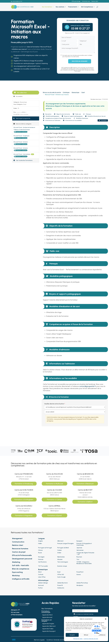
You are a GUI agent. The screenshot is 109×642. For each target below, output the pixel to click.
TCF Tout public (43, 566)
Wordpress (80, 585)
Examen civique (62, 566)
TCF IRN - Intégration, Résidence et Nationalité (84, 562)
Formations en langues (47, 620)
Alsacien (59, 559)
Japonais (79, 547)
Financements (72, 7)
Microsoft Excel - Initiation (21, 142)
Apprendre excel (47, 617)
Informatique (43, 580)
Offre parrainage (76, 1)
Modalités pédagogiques (51, 116)
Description (47, 114)
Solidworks (60, 588)
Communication (18, 542)
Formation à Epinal (54, 515)
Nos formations (47, 7)
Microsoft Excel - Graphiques (21, 135)
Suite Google (61, 577)
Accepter (72, 635)
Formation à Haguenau (23, 515)
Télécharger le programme (22, 118)
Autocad (41, 585)
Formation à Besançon (85, 484)
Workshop (16, 576)
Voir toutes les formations (23, 160)
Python (40, 588)
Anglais (40, 541)
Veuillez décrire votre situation (54, 404)
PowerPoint (80, 572)
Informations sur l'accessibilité (72, 120)
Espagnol (79, 541)
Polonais (40, 559)
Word (39, 572)
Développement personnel (22, 559)
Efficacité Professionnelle (22, 555)
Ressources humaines (20, 549)
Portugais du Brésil (63, 547)
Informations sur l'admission (51, 120)
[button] (105, 619)
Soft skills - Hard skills (20, 565)
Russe (40, 552)
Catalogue (66, 92)
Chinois (40, 550)
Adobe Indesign (43, 583)
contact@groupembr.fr (87, 386)
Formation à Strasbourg (24, 484)
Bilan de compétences (20, 569)
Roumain (79, 557)
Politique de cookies (78, 638)
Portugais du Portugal (45, 547)
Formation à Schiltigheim (23, 500)
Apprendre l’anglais (48, 623)
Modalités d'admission (81, 118)
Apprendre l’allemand (48, 626)
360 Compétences (87, 7)
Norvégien (41, 557)
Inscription (103, 120)
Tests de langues (62, 562)
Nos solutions (60, 7)
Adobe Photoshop (82, 583)
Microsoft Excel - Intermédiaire (22, 154)
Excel (83, 92)
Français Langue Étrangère (65, 543)
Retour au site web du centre (52, 92)
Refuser (86, 635)
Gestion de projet (19, 552)
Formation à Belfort (85, 502)
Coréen (59, 550)
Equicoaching (17, 572)
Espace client (95, 1)
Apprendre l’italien (47, 628)
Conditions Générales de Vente (90, 638)
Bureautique (75, 92)
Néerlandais (61, 557)
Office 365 (60, 574)
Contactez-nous (86, 1)
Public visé (77, 114)
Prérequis (87, 114)
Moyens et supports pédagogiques (72, 116)
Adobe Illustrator (62, 583)
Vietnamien (80, 550)
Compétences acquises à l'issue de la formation (57, 118)
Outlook (40, 574)
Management (17, 538)
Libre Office (41, 577)
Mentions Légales (39, 640)
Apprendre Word (47, 615)
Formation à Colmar (54, 500)
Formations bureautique (46, 612)
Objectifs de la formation (62, 114)
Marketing (16, 562)
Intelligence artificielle (20, 579)
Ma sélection (20, 93)
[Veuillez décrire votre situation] (74, 412)
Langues (41, 538)
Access (79, 574)
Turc (78, 559)
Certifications (42, 562)
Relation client (17, 545)
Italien (40, 543)
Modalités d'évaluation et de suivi (95, 116)
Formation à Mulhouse (54, 484)
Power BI (60, 585)
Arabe (59, 552)
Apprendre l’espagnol (48, 631)
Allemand (60, 541)
